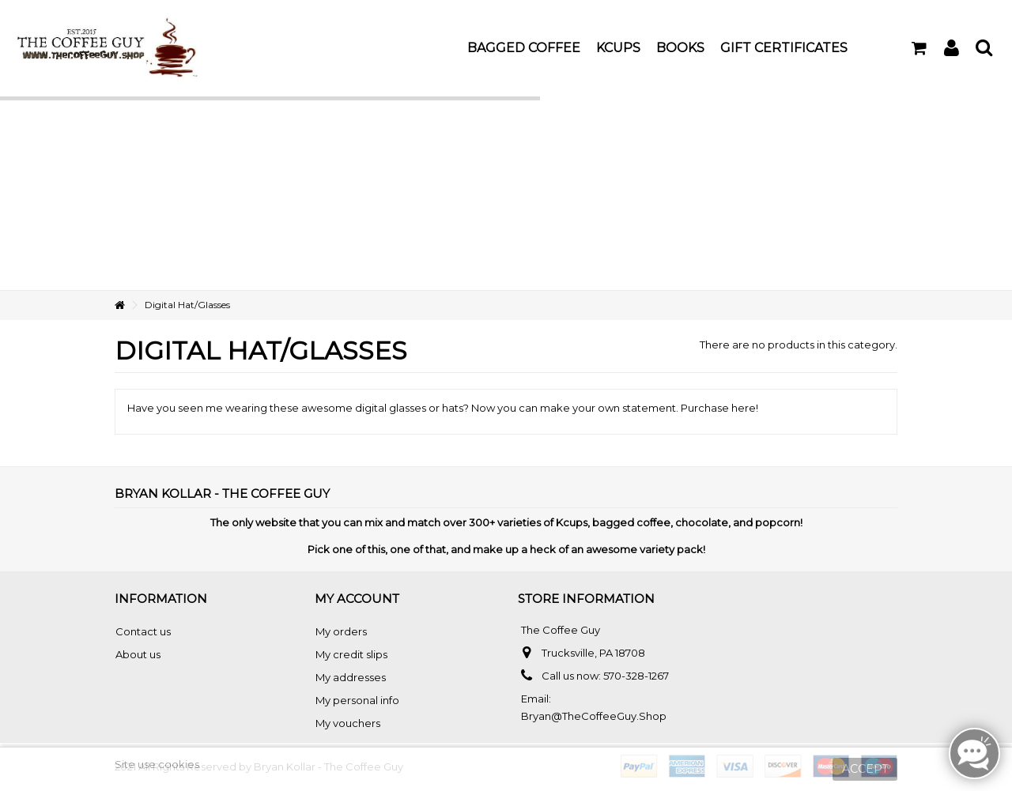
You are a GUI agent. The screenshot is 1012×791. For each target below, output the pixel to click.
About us (137, 654)
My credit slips (351, 654)
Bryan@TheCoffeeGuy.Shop (593, 716)
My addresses (350, 677)
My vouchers (347, 723)
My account (357, 598)
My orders (341, 631)
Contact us (143, 631)
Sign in (951, 47)
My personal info (357, 700)
